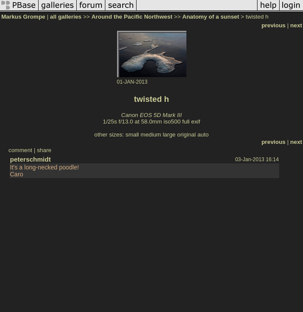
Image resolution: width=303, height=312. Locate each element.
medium (150, 134)
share (44, 150)
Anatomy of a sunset (210, 16)
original (186, 134)
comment (20, 150)
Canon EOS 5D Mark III (151, 115)
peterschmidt (30, 159)
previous (273, 25)
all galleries (65, 16)
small (132, 134)
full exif (191, 121)
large (169, 134)
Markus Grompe (23, 16)
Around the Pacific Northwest (132, 16)
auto (203, 134)
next (296, 25)
